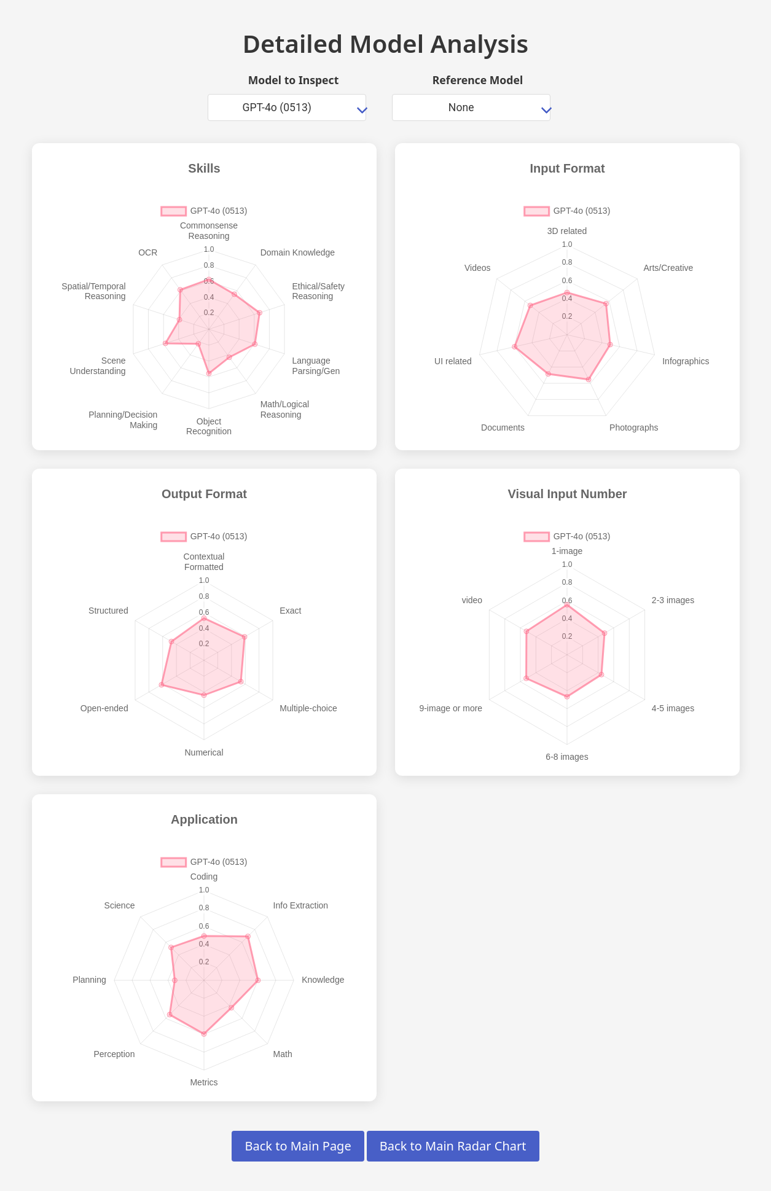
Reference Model (477, 79)
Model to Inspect (293, 79)
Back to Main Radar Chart (453, 1146)
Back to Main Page (298, 1146)
